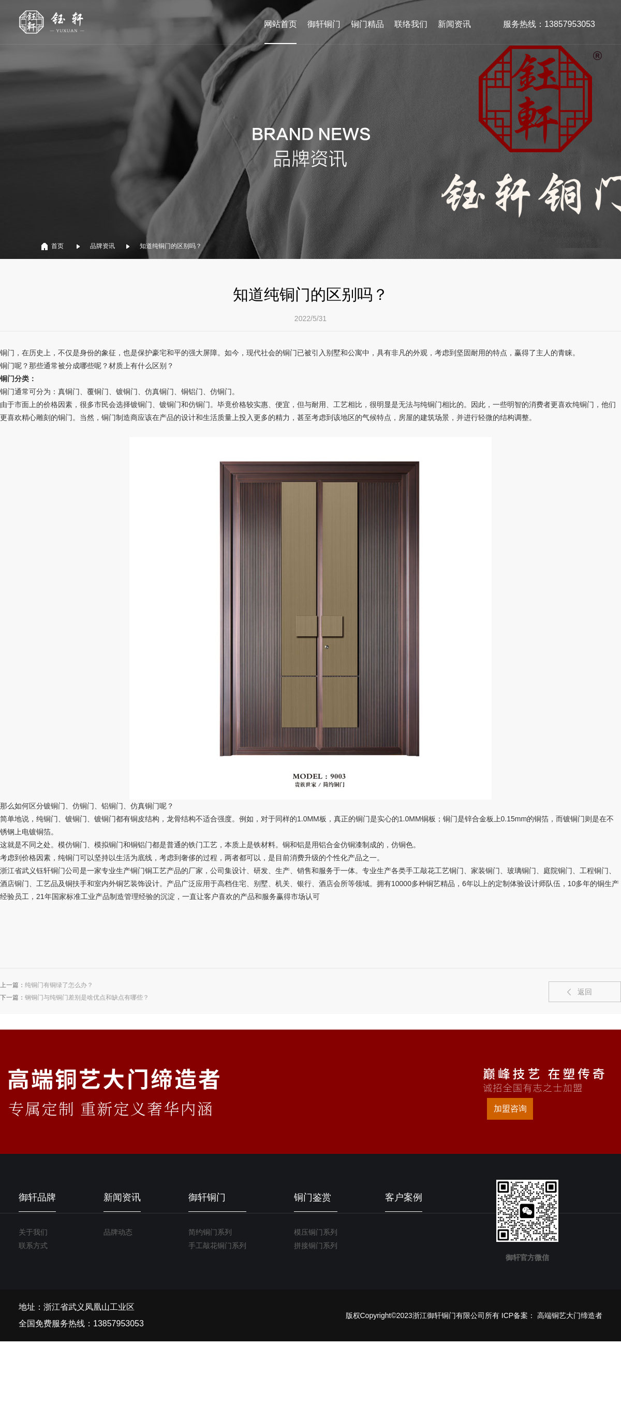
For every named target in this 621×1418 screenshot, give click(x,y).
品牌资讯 (102, 246)
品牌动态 (117, 1232)
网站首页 (280, 24)
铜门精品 (367, 24)
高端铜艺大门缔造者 (569, 1315)
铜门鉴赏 (312, 1197)
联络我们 (410, 24)
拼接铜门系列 (315, 1245)
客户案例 (403, 1197)
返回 (585, 992)
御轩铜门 (324, 24)
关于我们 (33, 1232)
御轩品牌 (37, 1197)
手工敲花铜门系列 (217, 1245)
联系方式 (33, 1245)
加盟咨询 (510, 1108)
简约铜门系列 (210, 1232)
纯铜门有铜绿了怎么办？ (59, 985)
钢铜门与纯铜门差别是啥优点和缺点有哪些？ (87, 997)
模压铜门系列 (315, 1232)
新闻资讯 (454, 24)
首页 (57, 246)
